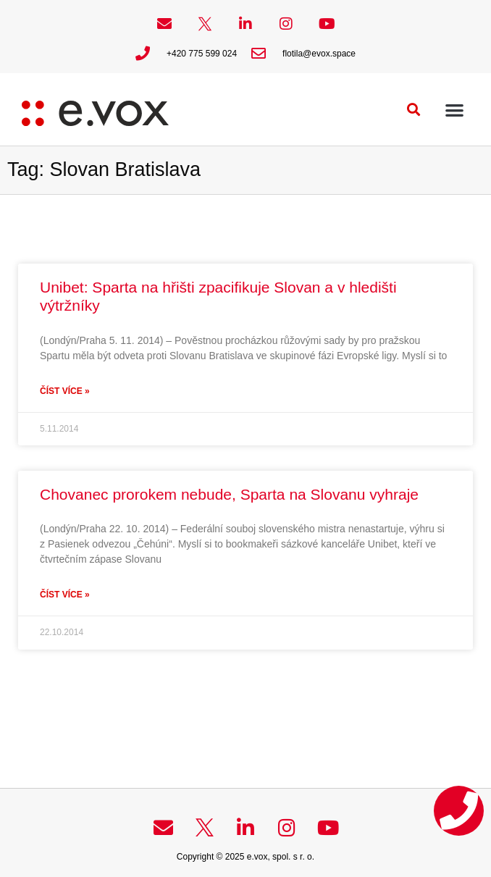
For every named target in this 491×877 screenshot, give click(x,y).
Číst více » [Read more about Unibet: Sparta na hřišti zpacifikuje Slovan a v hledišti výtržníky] (65, 391)
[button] (414, 110)
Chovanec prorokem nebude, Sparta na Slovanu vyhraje (229, 494)
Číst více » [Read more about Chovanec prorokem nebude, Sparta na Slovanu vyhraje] (65, 594)
